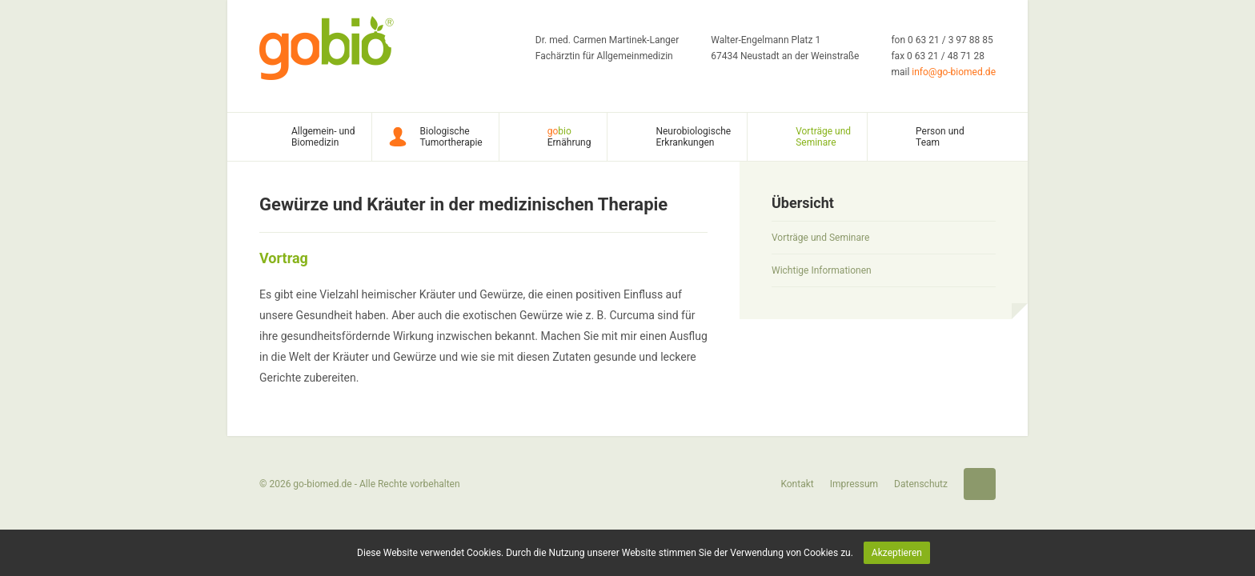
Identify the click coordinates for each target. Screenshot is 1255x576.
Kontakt (796, 484)
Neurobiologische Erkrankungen (693, 137)
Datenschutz (921, 484)
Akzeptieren (897, 552)
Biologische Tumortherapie (451, 137)
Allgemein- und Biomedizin (323, 137)
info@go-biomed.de (954, 72)
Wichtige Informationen (822, 270)
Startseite (980, 484)
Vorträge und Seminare (823, 137)
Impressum (854, 484)
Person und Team (940, 137)
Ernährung (569, 137)
